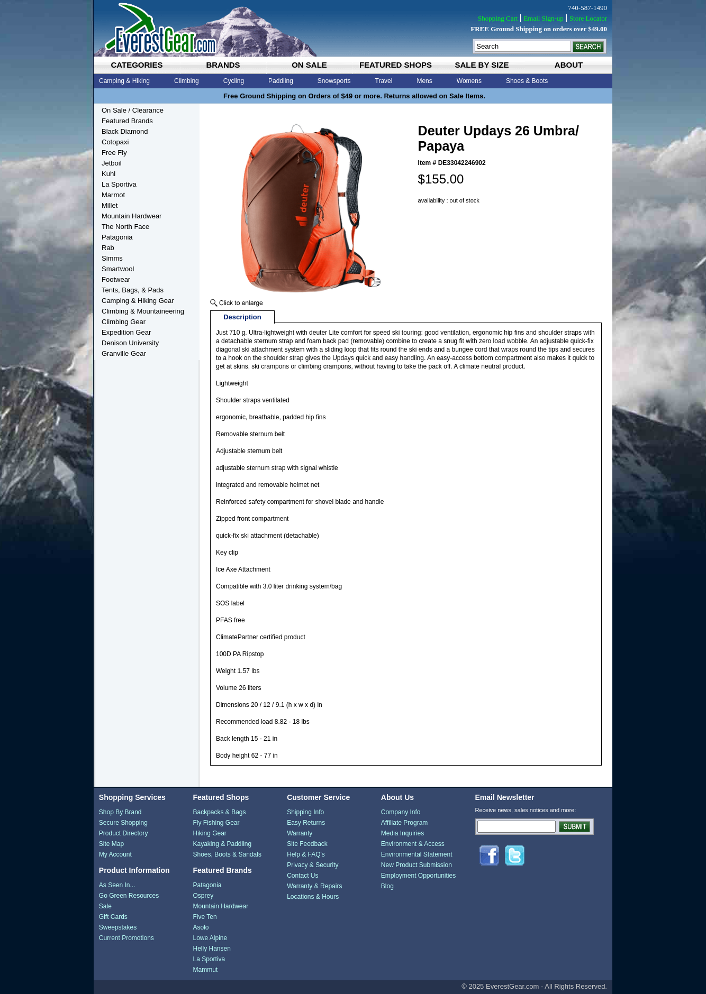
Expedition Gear (126, 332)
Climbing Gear (124, 322)
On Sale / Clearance (133, 110)
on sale (309, 64)
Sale (105, 906)
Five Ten (204, 917)
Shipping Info (305, 812)
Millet (109, 205)
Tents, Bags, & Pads (133, 290)
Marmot (113, 195)
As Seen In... (117, 885)
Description (242, 317)
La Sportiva (119, 184)
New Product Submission (416, 865)
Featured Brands (127, 121)
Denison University (130, 343)
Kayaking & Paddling (222, 844)
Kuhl (108, 174)
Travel (384, 81)
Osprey (203, 895)
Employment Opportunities (418, 875)
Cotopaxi (115, 142)
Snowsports (334, 81)
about (569, 64)
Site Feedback (307, 844)
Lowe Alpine (210, 938)
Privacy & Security (312, 865)
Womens (469, 81)
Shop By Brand (120, 812)
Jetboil (112, 163)
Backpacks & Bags (219, 812)
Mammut (205, 969)
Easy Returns (306, 822)
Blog (387, 886)
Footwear (116, 279)
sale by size (482, 64)
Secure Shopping (123, 822)
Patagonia (117, 237)
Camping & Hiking (124, 81)
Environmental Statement (416, 854)
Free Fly (114, 153)
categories (136, 64)
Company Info (401, 812)
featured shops (395, 64)
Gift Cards (113, 917)
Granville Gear (124, 353)
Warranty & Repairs (314, 886)
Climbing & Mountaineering (143, 311)
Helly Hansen (211, 948)
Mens (424, 81)
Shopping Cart (498, 18)
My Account (115, 854)
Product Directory (123, 833)
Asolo (201, 927)
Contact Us (302, 875)
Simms (112, 258)
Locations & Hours (313, 896)
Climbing (186, 81)
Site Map (111, 844)
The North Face (125, 227)
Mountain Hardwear (131, 216)
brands (223, 64)
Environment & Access (413, 844)
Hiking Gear (209, 833)
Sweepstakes (118, 927)
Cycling (233, 81)
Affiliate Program (404, 822)
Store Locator (588, 18)
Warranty (299, 833)
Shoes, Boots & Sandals (227, 854)
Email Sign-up (543, 18)
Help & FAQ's (306, 854)
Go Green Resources (129, 895)
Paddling (280, 81)
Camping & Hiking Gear (138, 301)
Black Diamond (125, 131)
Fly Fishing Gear (216, 822)
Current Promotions (126, 938)
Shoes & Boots (527, 81)
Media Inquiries (402, 833)
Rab (108, 248)
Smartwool (118, 269)
